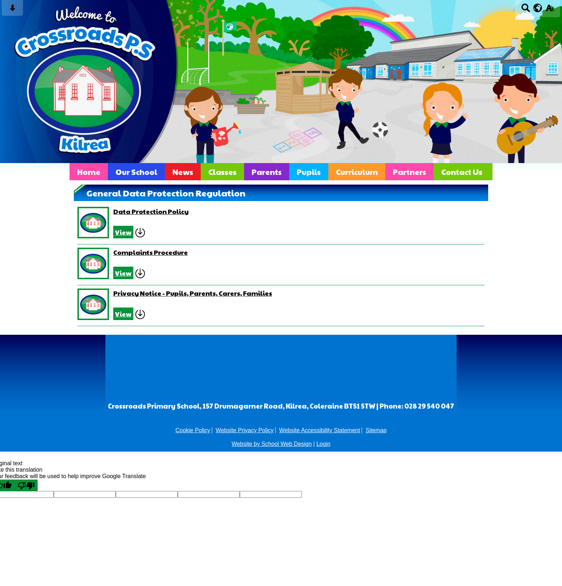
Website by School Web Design (272, 444)
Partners (409, 171)
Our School (136, 171)
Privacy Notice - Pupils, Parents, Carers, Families (192, 293)
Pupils (309, 171)
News (182, 171)
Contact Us (461, 171)
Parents (267, 171)
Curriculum (357, 171)
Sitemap (376, 430)
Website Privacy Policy (245, 430)
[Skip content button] (12, 10)
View (123, 232)
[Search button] (525, 10)
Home (88, 171)
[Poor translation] (26, 485)
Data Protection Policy (151, 211)
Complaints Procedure (150, 252)
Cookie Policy (192, 430)
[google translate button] (538, 8)
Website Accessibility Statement (319, 430)
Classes (222, 171)
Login (323, 444)
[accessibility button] (549, 10)
